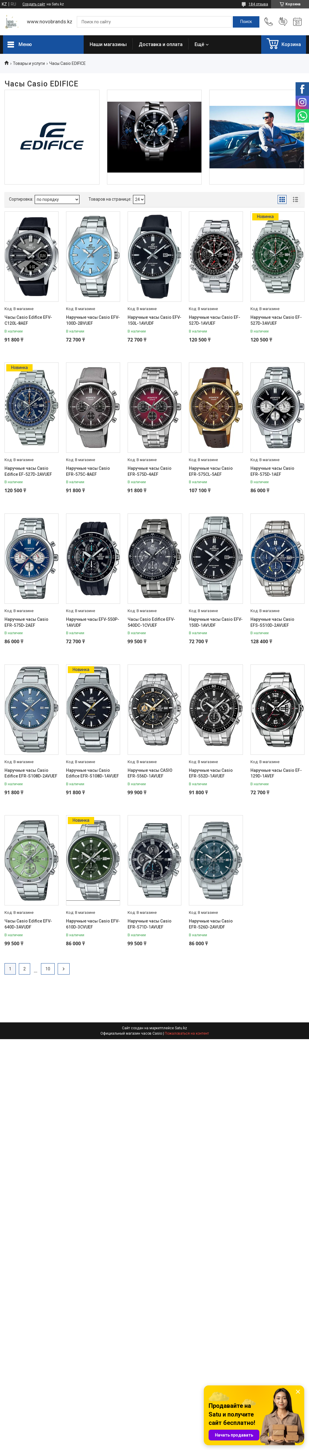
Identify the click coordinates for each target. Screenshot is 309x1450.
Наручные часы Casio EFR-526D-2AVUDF (211, 924)
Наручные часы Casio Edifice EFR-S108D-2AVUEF (30, 773)
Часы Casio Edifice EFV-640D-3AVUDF (28, 924)
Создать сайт (33, 4)
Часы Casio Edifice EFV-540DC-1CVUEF (151, 622)
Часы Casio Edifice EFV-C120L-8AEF (28, 320)
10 (47, 968)
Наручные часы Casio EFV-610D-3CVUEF (93, 924)
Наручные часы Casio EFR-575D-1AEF (272, 471)
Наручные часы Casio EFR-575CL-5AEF (211, 471)
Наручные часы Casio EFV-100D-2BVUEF (93, 320)
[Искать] (246, 22)
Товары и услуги (29, 63)
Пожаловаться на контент (187, 1033)
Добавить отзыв (283, 22)
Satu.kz (181, 1028)
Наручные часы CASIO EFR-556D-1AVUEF (150, 773)
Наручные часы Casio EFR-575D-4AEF (150, 471)
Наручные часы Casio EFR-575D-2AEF (26, 622)
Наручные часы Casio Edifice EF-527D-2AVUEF (28, 471)
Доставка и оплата (161, 44)
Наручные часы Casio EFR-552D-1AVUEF (211, 773)
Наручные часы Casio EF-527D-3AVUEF (276, 320)
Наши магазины (108, 44)
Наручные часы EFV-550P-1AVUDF (92, 622)
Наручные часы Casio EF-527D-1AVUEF (214, 320)
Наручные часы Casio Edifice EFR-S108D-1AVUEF (92, 773)
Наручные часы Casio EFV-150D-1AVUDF (216, 622)
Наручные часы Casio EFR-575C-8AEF (88, 471)
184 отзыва (258, 4)
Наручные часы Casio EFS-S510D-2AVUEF (272, 622)
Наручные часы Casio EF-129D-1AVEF (276, 773)
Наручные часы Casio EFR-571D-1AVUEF (150, 924)
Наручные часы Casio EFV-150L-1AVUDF (154, 320)
